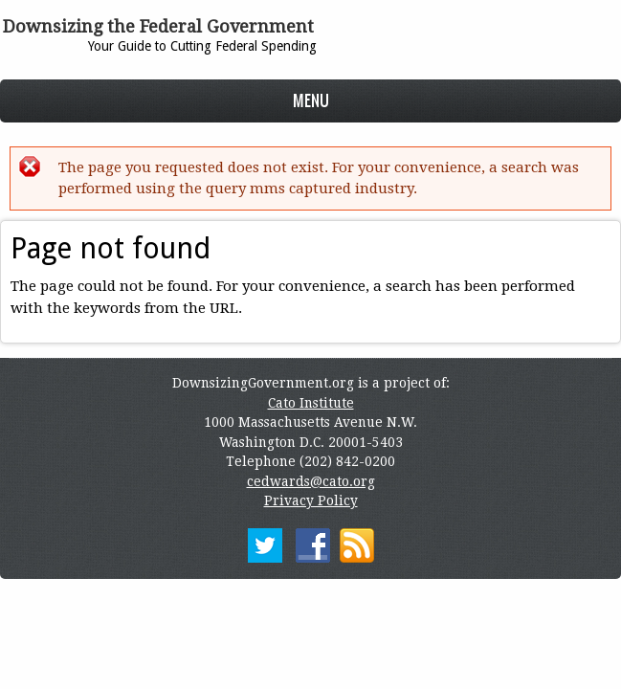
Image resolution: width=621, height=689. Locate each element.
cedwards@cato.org (311, 481)
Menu (311, 100)
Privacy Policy (311, 500)
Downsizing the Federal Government (158, 26)
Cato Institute (311, 403)
